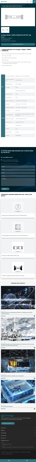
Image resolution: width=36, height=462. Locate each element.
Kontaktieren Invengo (18, 44)
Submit (5, 189)
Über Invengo (3, 435)
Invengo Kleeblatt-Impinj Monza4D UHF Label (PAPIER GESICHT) (15, 235)
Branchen (3, 430)
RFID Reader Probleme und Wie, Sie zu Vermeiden (12, 376)
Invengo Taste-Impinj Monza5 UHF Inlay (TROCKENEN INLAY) (14, 215)
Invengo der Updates (18, 283)
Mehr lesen (18, 316)
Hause (3, 5)
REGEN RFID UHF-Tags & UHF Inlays (18, 5)
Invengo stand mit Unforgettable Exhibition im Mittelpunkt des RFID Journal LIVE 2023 (16, 313)
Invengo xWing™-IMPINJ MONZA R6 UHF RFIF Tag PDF (18, 143)
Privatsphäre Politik (8, 454)
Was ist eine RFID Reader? (7, 406)
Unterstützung (3, 433)
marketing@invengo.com (7, 157)
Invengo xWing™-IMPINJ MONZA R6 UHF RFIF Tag (12, 6)
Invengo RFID (8, 5)
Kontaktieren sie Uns (5, 440)
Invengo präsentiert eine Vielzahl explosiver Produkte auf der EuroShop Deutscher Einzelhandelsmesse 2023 (17, 345)
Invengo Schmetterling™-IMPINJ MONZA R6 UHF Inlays (13, 275)
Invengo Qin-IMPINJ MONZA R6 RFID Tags (10, 255)
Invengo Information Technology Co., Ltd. (13, 452)
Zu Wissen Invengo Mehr (7, 423)
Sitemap (2, 454)
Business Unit (3, 438)
